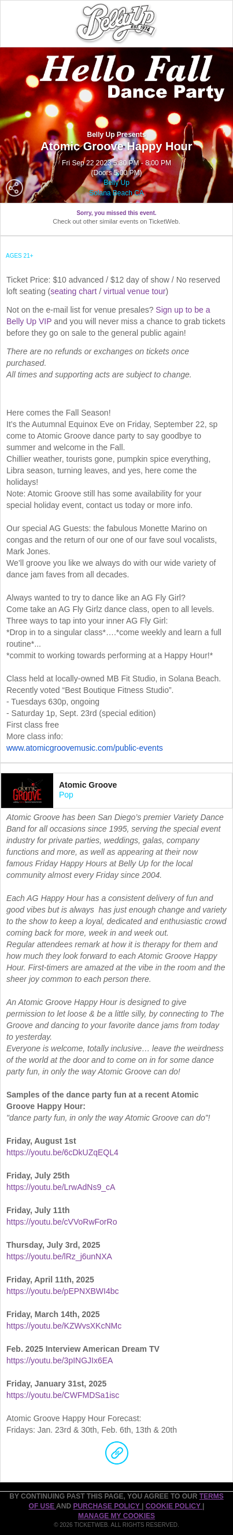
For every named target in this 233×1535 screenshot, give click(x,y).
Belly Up (116, 183)
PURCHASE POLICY (107, 1506)
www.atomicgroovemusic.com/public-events (84, 747)
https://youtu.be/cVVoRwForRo (61, 1221)
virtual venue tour (134, 291)
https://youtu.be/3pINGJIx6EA (59, 1360)
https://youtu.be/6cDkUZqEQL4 (62, 1152)
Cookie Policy (174, 1506)
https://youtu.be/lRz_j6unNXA (59, 1256)
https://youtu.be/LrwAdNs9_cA (60, 1187)
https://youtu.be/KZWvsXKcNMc (63, 1325)
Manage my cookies (116, 1516)
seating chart (73, 291)
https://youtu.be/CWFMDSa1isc (62, 1395)
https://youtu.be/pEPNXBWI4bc (62, 1291)
